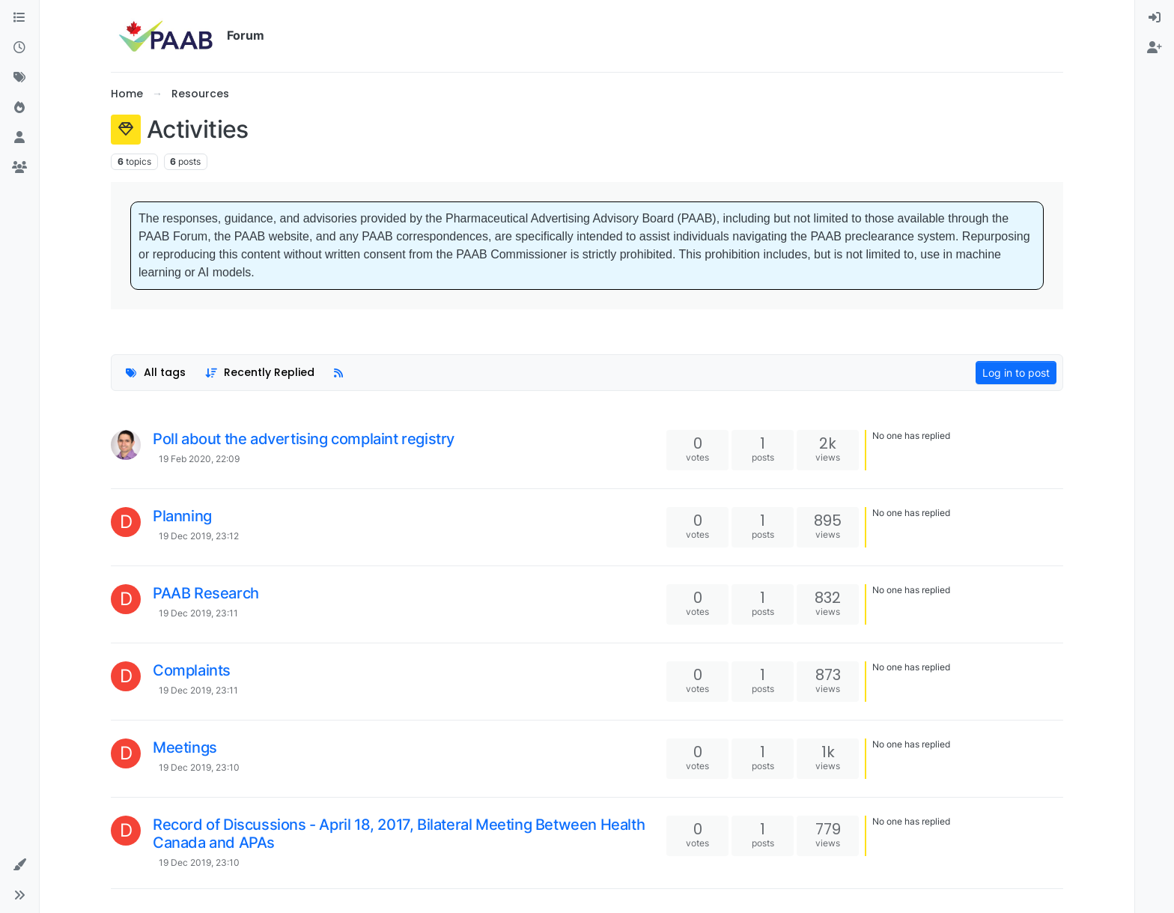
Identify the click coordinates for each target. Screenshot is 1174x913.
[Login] (1154, 18)
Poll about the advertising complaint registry (303, 439)
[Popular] (19, 108)
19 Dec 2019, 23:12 (199, 536)
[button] (19, 865)
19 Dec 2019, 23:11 (198, 613)
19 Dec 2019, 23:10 (199, 767)
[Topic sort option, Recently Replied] (260, 372)
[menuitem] (1154, 18)
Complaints (192, 670)
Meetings (185, 747)
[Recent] (19, 48)
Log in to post (1016, 372)
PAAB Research (206, 593)
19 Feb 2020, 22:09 (199, 458)
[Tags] (19, 78)
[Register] (1154, 48)
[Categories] (19, 18)
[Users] (19, 138)
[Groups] (19, 168)
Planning (182, 516)
